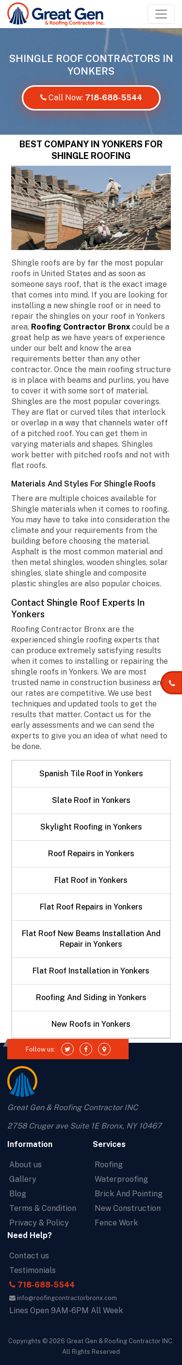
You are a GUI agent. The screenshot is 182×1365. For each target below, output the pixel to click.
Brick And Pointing (129, 1193)
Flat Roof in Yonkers (91, 880)
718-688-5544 (42, 1284)
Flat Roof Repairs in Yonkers (91, 906)
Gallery (22, 1179)
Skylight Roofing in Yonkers (91, 827)
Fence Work (116, 1222)
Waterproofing (121, 1179)
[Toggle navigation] (161, 14)
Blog (17, 1193)
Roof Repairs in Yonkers (91, 853)
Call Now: (91, 97)
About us (25, 1164)
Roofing (109, 1164)
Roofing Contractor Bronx (80, 326)
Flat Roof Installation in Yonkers (91, 970)
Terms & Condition (42, 1208)
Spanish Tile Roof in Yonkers (91, 773)
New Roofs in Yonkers (91, 1024)
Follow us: (40, 1049)
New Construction (128, 1208)
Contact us (29, 1255)
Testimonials (32, 1270)
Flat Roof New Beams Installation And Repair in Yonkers (91, 939)
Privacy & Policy (39, 1222)
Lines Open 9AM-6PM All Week (66, 1310)
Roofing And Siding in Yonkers (91, 997)
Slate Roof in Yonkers (91, 800)
